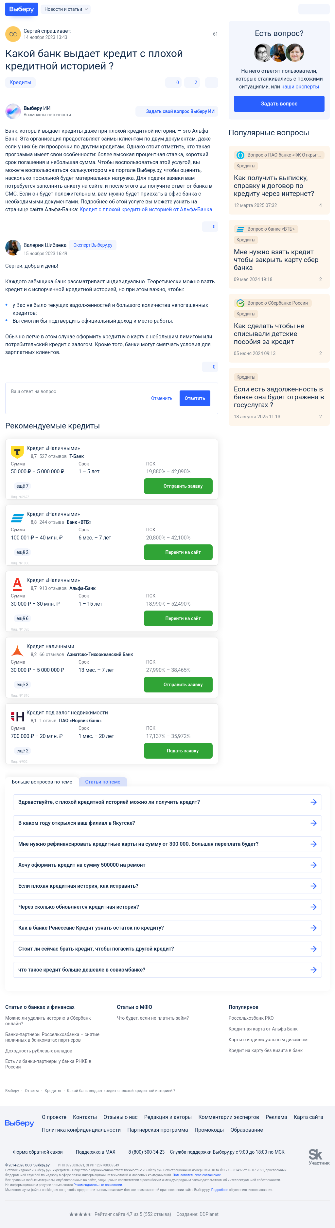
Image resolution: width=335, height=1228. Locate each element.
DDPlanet (209, 1214)
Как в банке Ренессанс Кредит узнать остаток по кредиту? (91, 928)
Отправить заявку (178, 486)
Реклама (276, 1117)
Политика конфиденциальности (81, 1130)
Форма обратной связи (34, 1152)
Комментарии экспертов (228, 1117)
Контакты (85, 1117)
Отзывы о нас (120, 1117)
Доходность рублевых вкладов (38, 1050)
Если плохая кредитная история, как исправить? (78, 886)
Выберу (12, 1090)
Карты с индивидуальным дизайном (268, 1039)
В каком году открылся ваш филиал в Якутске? (76, 823)
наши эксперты (300, 87)
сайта (316, 1117)
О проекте (54, 1117)
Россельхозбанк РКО (251, 1018)
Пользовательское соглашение (197, 1175)
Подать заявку (178, 750)
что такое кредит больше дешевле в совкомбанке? (81, 970)
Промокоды (209, 1130)
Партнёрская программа (157, 1130)
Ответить (195, 398)
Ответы (32, 1090)
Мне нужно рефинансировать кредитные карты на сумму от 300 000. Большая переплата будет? (138, 844)
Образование (246, 1130)
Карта (301, 1117)
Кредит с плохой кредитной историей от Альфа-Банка (145, 209)
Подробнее (219, 1190)
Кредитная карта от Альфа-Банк (263, 1028)
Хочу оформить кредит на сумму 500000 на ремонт (82, 865)
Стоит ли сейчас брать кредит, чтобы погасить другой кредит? (96, 949)
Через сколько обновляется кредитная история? (78, 907)
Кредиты (20, 82)
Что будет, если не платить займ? (153, 1018)
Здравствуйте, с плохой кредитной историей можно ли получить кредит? (109, 802)
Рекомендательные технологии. (98, 1185)
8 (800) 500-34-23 (142, 1152)
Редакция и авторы (168, 1117)
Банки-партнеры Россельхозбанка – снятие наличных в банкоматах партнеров (52, 1037)
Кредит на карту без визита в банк (266, 1050)
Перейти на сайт (178, 552)
